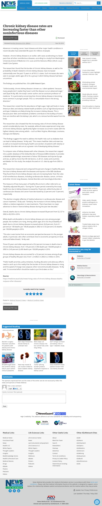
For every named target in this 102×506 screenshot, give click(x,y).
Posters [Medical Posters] (5, 469)
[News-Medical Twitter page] (14, 490)
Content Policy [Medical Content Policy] (57, 461)
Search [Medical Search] (54, 443)
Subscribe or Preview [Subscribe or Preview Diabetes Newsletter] (84, 258)
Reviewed (61, 38)
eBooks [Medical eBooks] (5, 466)
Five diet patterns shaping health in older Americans (91, 107)
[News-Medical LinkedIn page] (18, 490)
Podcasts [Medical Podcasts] (6, 471)
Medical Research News (18, 300)
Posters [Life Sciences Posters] (30, 461)
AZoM (78, 438)
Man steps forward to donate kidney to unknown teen (25, 344)
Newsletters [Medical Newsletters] (56, 446)
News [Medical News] (4, 443)
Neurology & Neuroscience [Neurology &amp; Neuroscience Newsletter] (86, 275)
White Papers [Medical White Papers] (7, 448)
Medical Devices (8, 461)
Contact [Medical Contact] (55, 453)
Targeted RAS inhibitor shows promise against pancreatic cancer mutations (90, 191)
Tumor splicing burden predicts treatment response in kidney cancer (41, 368)
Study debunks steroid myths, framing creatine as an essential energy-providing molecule (90, 97)
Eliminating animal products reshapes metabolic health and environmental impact (89, 85)
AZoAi (78, 464)
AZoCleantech (81, 443)
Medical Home (25, 3)
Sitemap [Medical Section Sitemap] (55, 448)
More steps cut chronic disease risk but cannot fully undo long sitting (41, 345)
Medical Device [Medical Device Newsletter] (82, 266)
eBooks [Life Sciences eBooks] (30, 458)
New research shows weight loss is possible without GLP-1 (89, 60)
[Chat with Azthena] (97, 502)
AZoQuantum (81, 456)
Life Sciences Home (41, 3)
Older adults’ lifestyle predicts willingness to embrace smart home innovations (89, 203)
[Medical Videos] (5, 474)
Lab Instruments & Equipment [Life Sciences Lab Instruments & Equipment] (38, 443)
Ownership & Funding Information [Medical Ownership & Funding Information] (59, 465)
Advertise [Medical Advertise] (55, 451)
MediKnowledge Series (10, 456)
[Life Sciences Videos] (30, 466)
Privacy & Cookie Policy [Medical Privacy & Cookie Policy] (60, 458)
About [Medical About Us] (54, 438)
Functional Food (8, 440)
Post (4, 406)
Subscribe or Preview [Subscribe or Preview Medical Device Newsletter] (84, 268)
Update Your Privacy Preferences (85, 490)
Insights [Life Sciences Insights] (31, 453)
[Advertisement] (34, 316)
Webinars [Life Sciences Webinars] (31, 456)
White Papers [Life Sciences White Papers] (32, 448)
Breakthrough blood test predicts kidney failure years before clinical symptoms (8, 368)
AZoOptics (80, 446)
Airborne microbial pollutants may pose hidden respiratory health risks (91, 215)
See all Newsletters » (76, 285)
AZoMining (80, 453)
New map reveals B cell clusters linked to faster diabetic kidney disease (25, 368)
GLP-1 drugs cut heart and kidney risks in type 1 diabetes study (57, 344)
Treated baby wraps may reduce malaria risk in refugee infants (90, 226)
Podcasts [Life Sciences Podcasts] (31, 464)
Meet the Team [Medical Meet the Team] (57, 440)
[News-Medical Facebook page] (10, 490)
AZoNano (80, 440)
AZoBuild (80, 458)
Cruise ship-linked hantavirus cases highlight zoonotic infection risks (91, 72)
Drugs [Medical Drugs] (5, 464)
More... (96, 8)
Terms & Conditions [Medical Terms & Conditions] (59, 456)
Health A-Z (6, 446)
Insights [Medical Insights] (5, 453)
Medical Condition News (35, 300)
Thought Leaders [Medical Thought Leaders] (8, 451)
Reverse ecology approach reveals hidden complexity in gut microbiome (91, 238)
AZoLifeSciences (82, 461)
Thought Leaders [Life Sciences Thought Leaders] (34, 451)
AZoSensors (80, 451)
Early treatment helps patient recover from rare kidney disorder (57, 367)
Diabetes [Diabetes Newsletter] (80, 256)
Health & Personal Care (10, 458)
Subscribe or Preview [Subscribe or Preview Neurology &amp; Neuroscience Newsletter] (84, 277)
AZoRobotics (81, 448)
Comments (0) (7, 303)
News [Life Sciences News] (30, 440)
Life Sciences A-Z (34, 446)
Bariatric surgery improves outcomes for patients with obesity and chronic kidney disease (8, 346)
